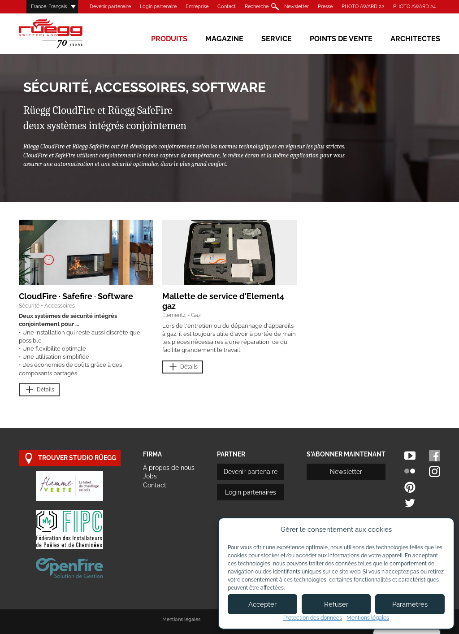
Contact (226, 6)
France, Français (49, 6)
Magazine (224, 39)
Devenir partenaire (110, 6)
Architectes (415, 39)
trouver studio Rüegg (69, 458)
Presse (325, 6)
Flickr (410, 471)
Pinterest (410, 487)
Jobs (150, 476)
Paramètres (410, 604)
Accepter (262, 604)
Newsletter (296, 6)
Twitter (410, 502)
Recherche (256, 6)
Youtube (410, 455)
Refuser (336, 604)
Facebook (434, 455)
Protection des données (312, 618)
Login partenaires (250, 492)
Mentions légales (181, 619)
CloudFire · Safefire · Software (76, 296)
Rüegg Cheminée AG (63, 33)
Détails (39, 389)
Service (276, 39)
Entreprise (197, 6)
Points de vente (341, 39)
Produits (169, 39)
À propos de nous (169, 467)
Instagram (434, 471)
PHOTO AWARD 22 (363, 6)
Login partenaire (158, 6)
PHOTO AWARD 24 (414, 6)
